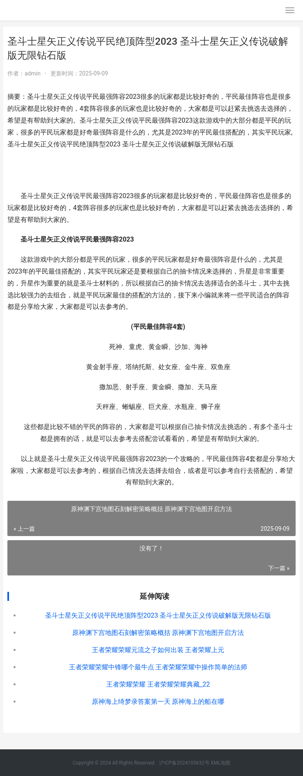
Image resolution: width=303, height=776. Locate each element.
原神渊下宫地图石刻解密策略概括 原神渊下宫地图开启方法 (158, 633)
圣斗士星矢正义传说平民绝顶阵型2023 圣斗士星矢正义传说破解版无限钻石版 (158, 615)
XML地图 (220, 763)
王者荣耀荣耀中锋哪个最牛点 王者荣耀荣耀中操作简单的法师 (158, 667)
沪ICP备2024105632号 (184, 763)
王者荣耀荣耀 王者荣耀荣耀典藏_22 (158, 684)
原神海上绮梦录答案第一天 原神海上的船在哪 (158, 701)
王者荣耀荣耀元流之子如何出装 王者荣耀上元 (158, 650)
